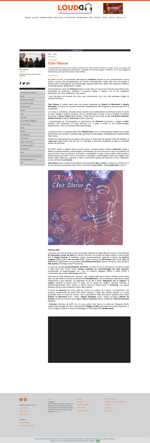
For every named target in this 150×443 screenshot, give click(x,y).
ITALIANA (23, 117)
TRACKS (104, 17)
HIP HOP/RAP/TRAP (26, 103)
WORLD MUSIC (25, 107)
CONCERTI (97, 17)
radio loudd (81, 407)
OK (98, 441)
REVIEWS (28, 17)
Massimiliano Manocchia (26, 425)
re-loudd (79, 402)
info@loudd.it (58, 411)
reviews (79, 399)
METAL (22, 131)
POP (21, 163)
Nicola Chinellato (24, 422)
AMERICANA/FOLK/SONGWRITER (31, 156)
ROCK (22, 152)
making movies (110, 399)
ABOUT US (119, 17)
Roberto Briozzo (24, 411)
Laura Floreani (23, 408)
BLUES (22, 128)
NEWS (91, 17)
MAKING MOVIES (82, 17)
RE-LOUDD (35, 17)
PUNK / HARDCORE (26, 142)
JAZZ (22, 114)
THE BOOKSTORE (69, 17)
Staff (49, 399)
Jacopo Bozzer (23, 414)
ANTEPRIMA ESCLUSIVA (28, 93)
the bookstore (82, 410)
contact (108, 407)
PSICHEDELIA (24, 149)
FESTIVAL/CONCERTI (27, 100)
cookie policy (91, 441)
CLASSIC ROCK (25, 124)
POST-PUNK (24, 138)
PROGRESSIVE (25, 135)
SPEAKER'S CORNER (46, 17)
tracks (108, 405)
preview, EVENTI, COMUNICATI (115, 402)
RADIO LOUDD (58, 17)
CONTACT (112, 17)
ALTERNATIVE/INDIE (27, 145)
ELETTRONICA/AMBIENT (28, 121)
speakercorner (82, 405)
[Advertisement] (75, 34)
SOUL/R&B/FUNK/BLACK (28, 159)
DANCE (22, 110)
